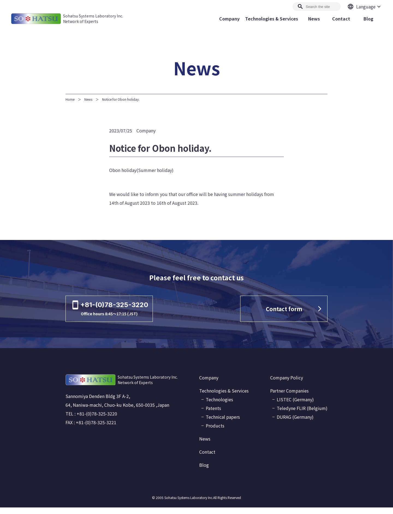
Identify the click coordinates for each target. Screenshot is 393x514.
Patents (213, 414)
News (88, 99)
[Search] (317, 6)
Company (208, 384)
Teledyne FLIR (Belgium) (302, 414)
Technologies (219, 406)
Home (70, 99)
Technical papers (223, 423)
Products (215, 432)
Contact (207, 458)
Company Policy (286, 384)
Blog (204, 471)
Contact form (284, 312)
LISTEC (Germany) (295, 406)
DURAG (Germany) (295, 423)
